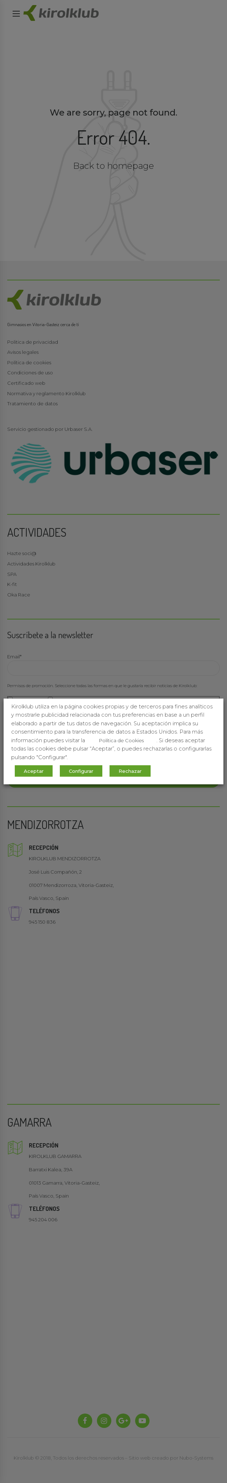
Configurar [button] (81, 771)
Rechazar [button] (130, 771)
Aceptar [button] (34, 771)
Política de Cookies (121, 740)
